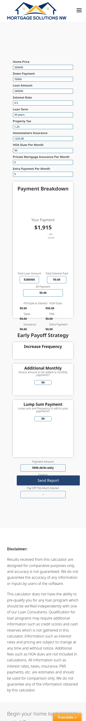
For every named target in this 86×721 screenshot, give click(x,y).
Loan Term (20, 109)
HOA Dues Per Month (28, 145)
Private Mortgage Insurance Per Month (41, 157)
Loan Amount (23, 85)
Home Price (21, 62)
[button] (79, 10)
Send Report (48, 480)
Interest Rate (22, 97)
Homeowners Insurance (30, 133)
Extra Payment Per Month (31, 169)
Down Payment (24, 73)
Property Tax (22, 121)
